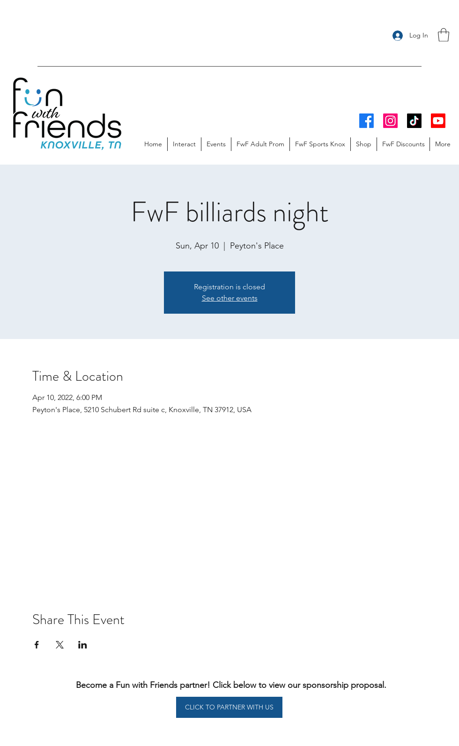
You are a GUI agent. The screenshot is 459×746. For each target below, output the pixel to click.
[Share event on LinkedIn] (82, 644)
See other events (230, 298)
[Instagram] (390, 120)
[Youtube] (438, 120)
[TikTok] (414, 120)
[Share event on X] (59, 644)
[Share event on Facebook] (36, 644)
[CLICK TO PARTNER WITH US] (229, 707)
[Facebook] (366, 120)
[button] (443, 35)
